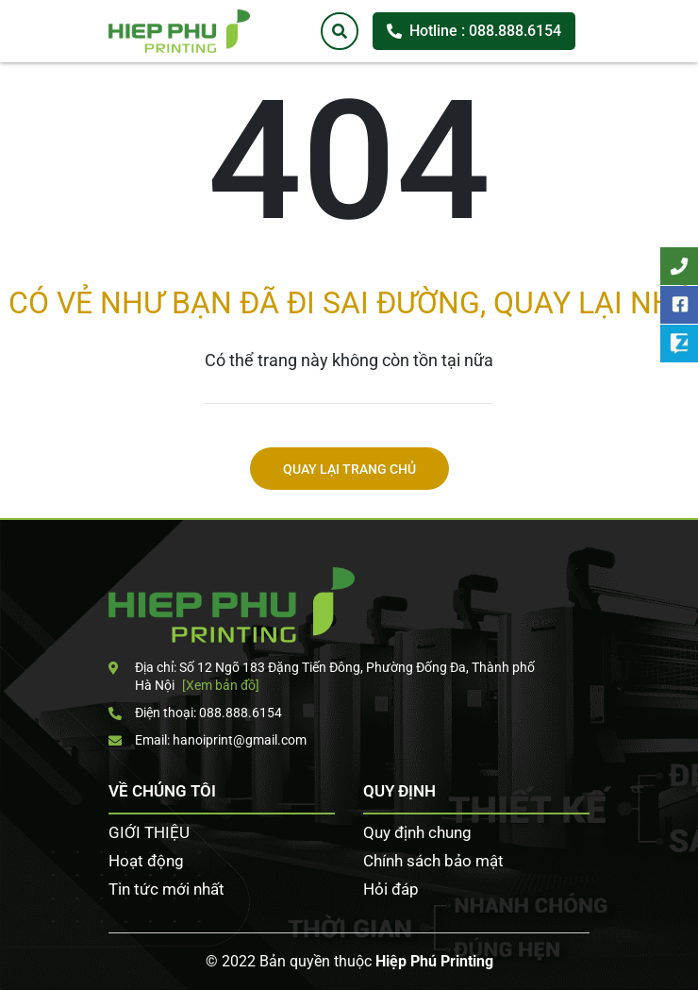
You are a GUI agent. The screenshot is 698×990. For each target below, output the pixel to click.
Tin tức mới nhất (166, 889)
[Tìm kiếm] (339, 31)
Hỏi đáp (391, 889)
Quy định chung (417, 832)
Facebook (679, 305)
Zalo (679, 343)
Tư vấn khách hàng (679, 266)
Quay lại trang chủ (349, 469)
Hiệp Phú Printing (434, 961)
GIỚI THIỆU (149, 832)
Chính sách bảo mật (433, 860)
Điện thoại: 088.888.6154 (195, 712)
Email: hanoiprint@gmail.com (207, 739)
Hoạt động (146, 860)
